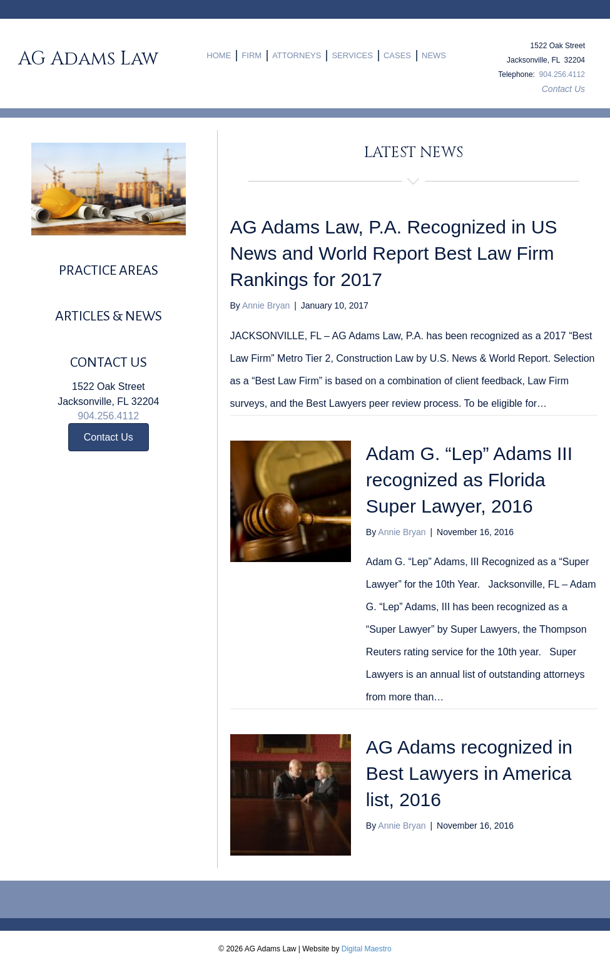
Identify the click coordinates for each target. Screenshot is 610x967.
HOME (218, 55)
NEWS (434, 55)
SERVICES (352, 55)
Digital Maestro (367, 948)
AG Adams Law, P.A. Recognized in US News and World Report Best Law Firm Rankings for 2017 (393, 253)
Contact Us (563, 89)
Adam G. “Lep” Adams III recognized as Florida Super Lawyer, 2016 (469, 479)
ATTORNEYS (296, 55)
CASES (397, 55)
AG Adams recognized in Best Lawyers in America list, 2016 (469, 773)
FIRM (251, 55)
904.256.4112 (562, 74)
